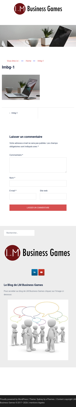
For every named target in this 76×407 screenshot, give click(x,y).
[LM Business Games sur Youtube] (41, 272)
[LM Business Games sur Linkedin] (35, 272)
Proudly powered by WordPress (14, 399)
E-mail (12, 190)
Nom (12, 178)
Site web (44, 190)
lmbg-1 (14, 113)
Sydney (40, 399)
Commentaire (16, 155)
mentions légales (37, 402)
